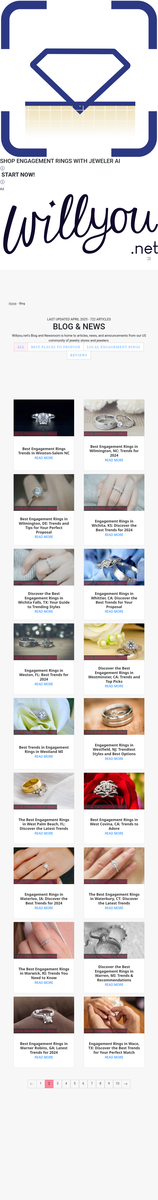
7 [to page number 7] (92, 1083)
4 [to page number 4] (66, 1083)
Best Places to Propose (55, 346)
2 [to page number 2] (49, 1083)
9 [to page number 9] (109, 1083)
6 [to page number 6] (83, 1083)
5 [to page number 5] (75, 1083)
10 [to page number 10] (117, 1083)
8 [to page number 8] (100, 1083)
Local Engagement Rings (113, 346)
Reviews (79, 355)
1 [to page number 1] (41, 1083)
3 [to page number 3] (58, 1083)
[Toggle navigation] (149, 259)
